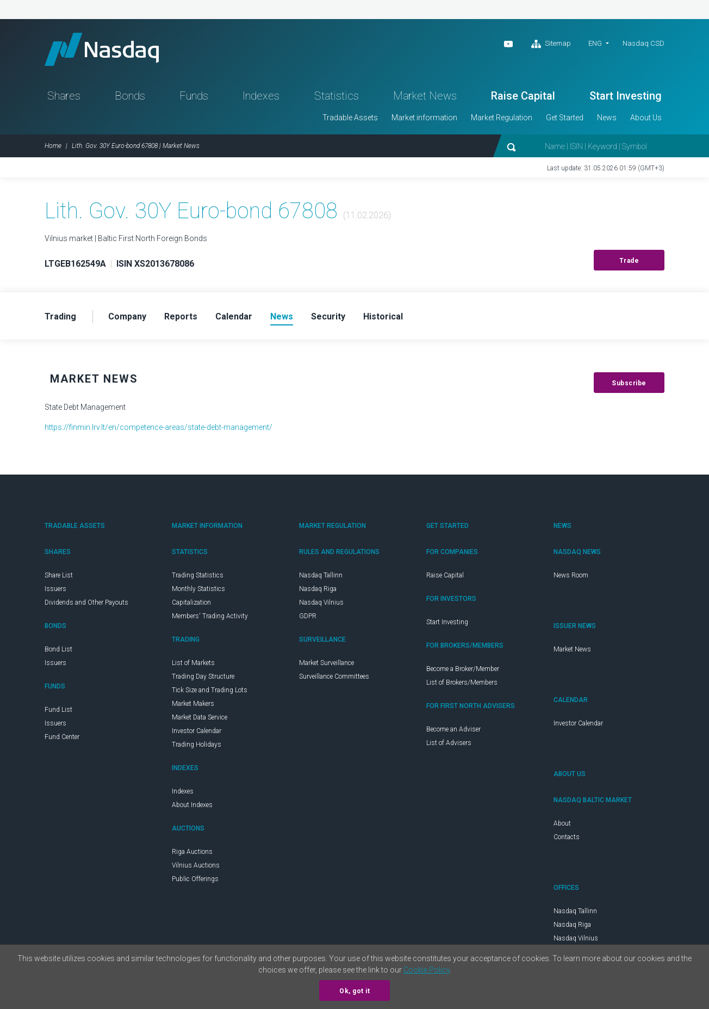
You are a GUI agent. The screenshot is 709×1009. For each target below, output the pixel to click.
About (562, 823)
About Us (646, 117)
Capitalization (191, 602)
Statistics (336, 95)
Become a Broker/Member (462, 669)
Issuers (55, 589)
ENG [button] (595, 43)
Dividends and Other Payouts (86, 602)
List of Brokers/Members (461, 682)
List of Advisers (448, 743)
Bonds (130, 95)
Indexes (260, 95)
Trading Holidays (196, 744)
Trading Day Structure (203, 676)
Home (53, 146)
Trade (629, 260)
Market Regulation (501, 117)
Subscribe (629, 383)
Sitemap (551, 44)
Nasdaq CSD (643, 43)
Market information (424, 117)
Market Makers (193, 703)
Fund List (58, 709)
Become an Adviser (453, 729)
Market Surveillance (326, 663)
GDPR (307, 616)
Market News (425, 95)
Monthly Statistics (198, 589)
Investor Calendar (196, 731)
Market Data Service (199, 717)
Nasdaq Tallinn (321, 575)
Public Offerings (195, 879)
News (607, 117)
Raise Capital (523, 95)
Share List (59, 575)
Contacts (566, 837)
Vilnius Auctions (196, 865)
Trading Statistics (197, 575)
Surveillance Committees (334, 676)
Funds (193, 95)
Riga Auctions (192, 852)
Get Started (564, 117)
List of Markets (193, 663)
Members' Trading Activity (210, 616)
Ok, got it (354, 991)
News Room (570, 575)
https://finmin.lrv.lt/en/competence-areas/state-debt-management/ (158, 427)
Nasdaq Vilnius (321, 602)
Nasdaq (102, 49)
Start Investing (625, 95)
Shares (63, 95)
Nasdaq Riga (318, 589)
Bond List (58, 649)
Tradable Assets (350, 117)
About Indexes (192, 805)
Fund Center (62, 737)
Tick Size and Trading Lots (209, 690)
